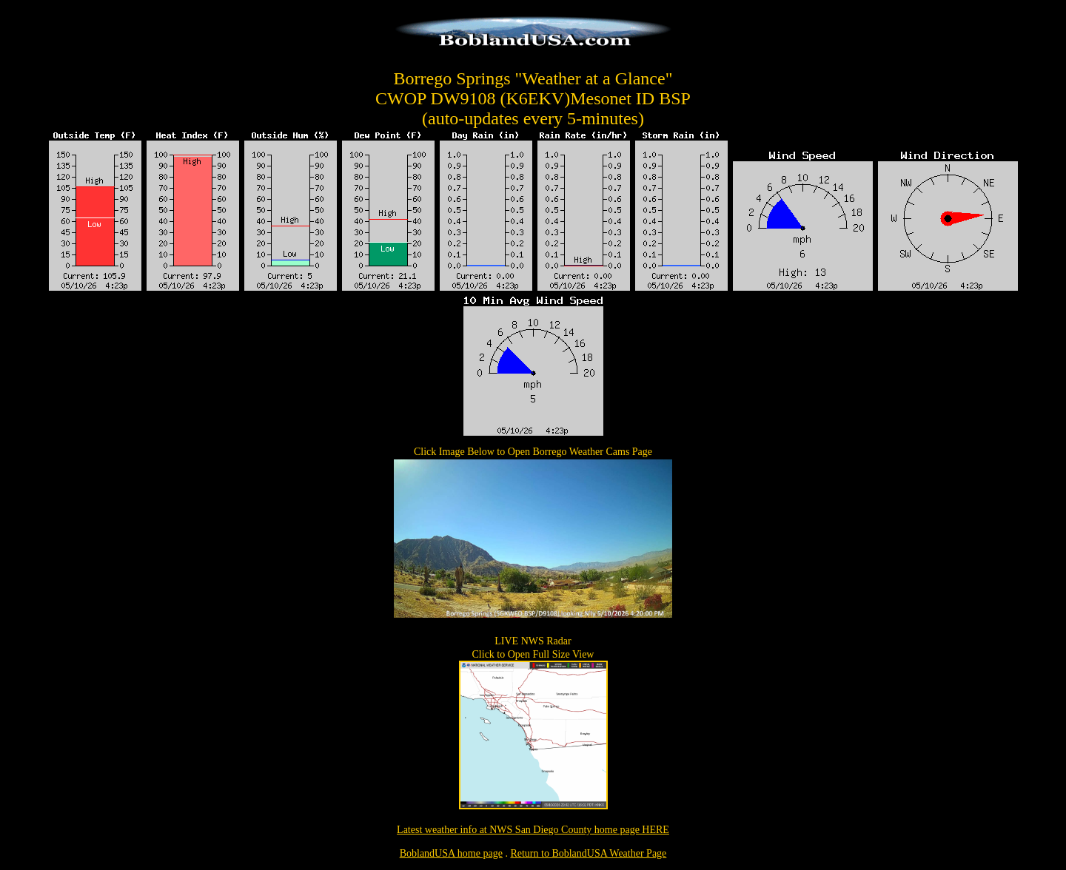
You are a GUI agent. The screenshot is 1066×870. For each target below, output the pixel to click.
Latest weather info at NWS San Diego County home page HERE (533, 829)
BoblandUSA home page (451, 853)
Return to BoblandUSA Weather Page (588, 853)
